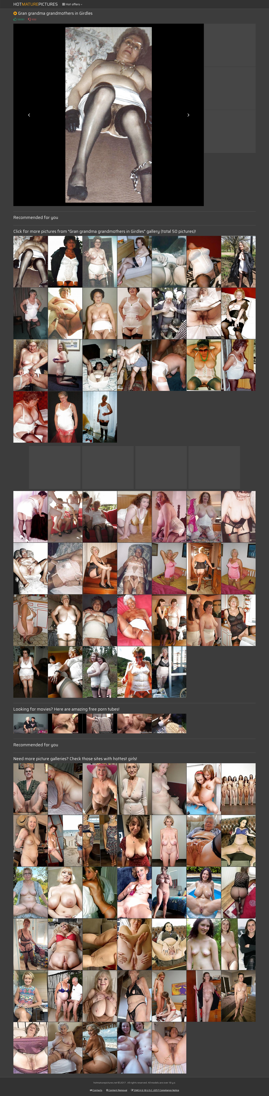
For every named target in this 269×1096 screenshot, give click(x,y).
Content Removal (116, 1090)
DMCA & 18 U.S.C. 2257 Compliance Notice (155, 1090)
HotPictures (35, 4)
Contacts (96, 1090)
